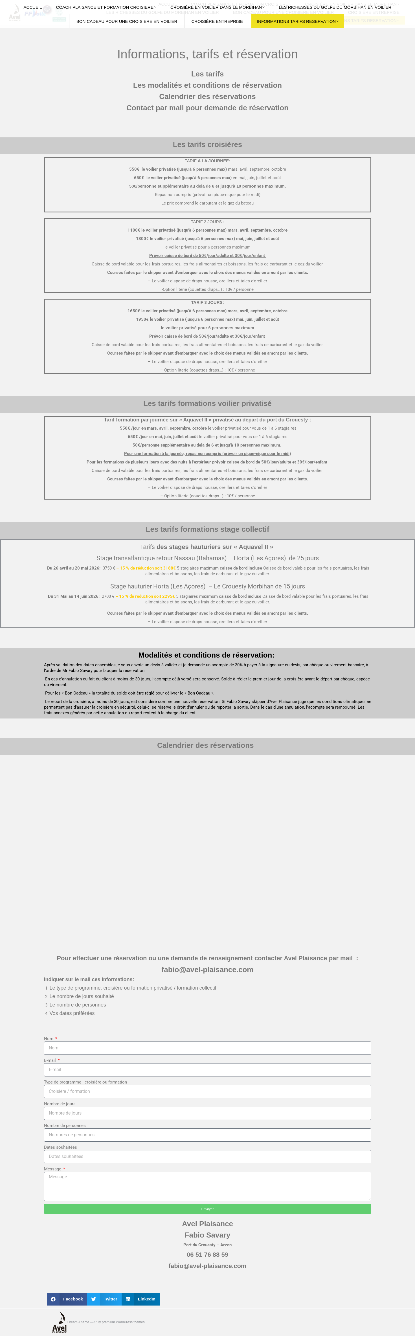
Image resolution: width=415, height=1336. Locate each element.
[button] (67, 1299)
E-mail (50, 1060)
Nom (49, 1038)
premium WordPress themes (123, 1322)
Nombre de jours (60, 1103)
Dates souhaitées (60, 1147)
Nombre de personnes (65, 1125)
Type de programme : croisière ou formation (85, 1082)
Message (53, 1169)
